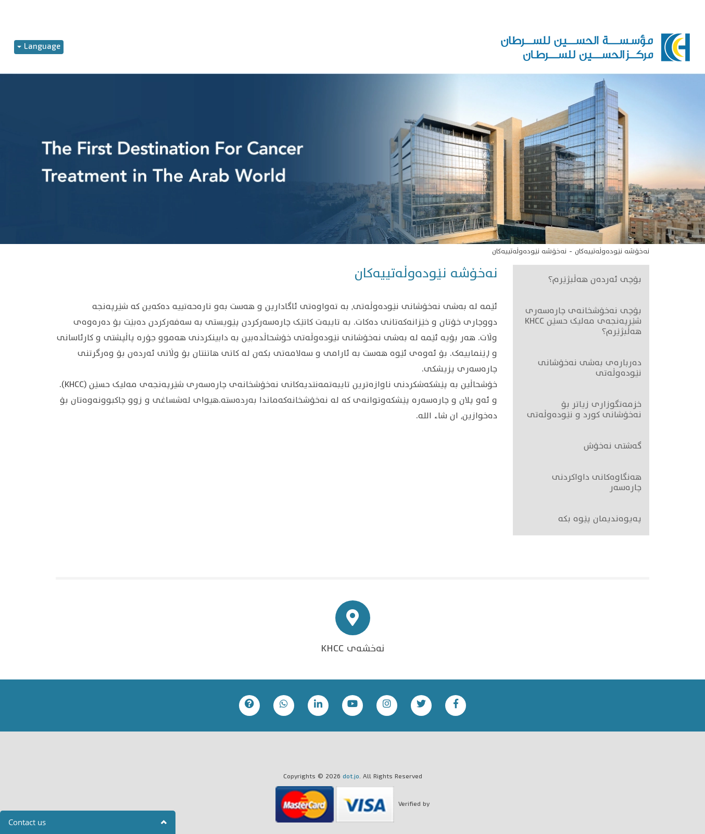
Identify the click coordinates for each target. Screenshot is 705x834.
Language (38, 47)
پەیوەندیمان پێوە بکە (599, 519)
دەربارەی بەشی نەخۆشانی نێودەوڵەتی (589, 369)
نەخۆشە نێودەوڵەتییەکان (612, 251)
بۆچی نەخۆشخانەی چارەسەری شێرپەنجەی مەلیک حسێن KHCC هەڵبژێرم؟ (583, 322)
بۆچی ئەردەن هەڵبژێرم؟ (594, 280)
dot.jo (351, 777)
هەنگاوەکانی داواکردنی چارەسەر (596, 483)
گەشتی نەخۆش (612, 447)
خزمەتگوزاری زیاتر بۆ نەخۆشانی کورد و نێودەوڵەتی (584, 410)
